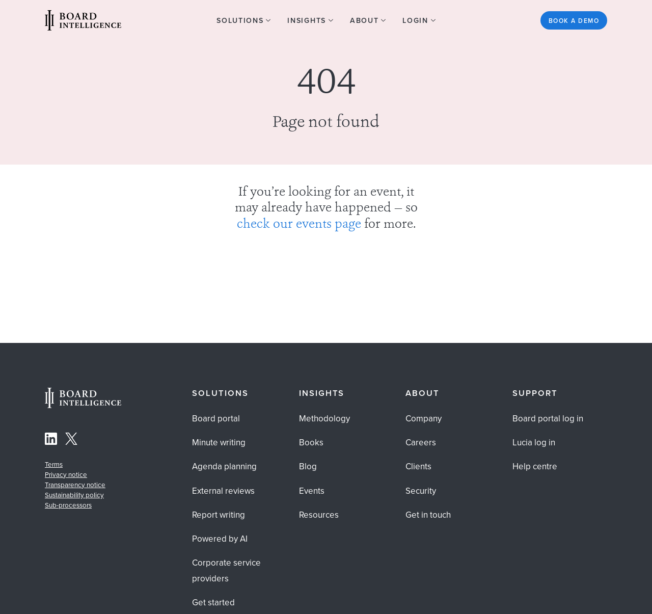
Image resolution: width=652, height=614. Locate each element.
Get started (213, 602)
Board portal (216, 418)
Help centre (534, 466)
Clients (418, 466)
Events (311, 491)
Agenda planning (224, 466)
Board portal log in (547, 418)
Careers (420, 442)
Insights (322, 393)
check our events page (299, 224)
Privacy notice (66, 474)
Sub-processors (68, 505)
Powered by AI (220, 538)
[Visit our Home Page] (83, 22)
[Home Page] (83, 405)
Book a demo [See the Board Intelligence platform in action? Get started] (574, 20)
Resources (319, 515)
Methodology (324, 418)
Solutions (220, 393)
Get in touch (428, 515)
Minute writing (219, 442)
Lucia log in (533, 442)
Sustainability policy (74, 495)
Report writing (218, 515)
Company (423, 418)
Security (420, 491)
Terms (54, 464)
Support (535, 393)
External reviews (223, 491)
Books (311, 442)
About (422, 393)
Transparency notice (75, 485)
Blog (308, 466)
